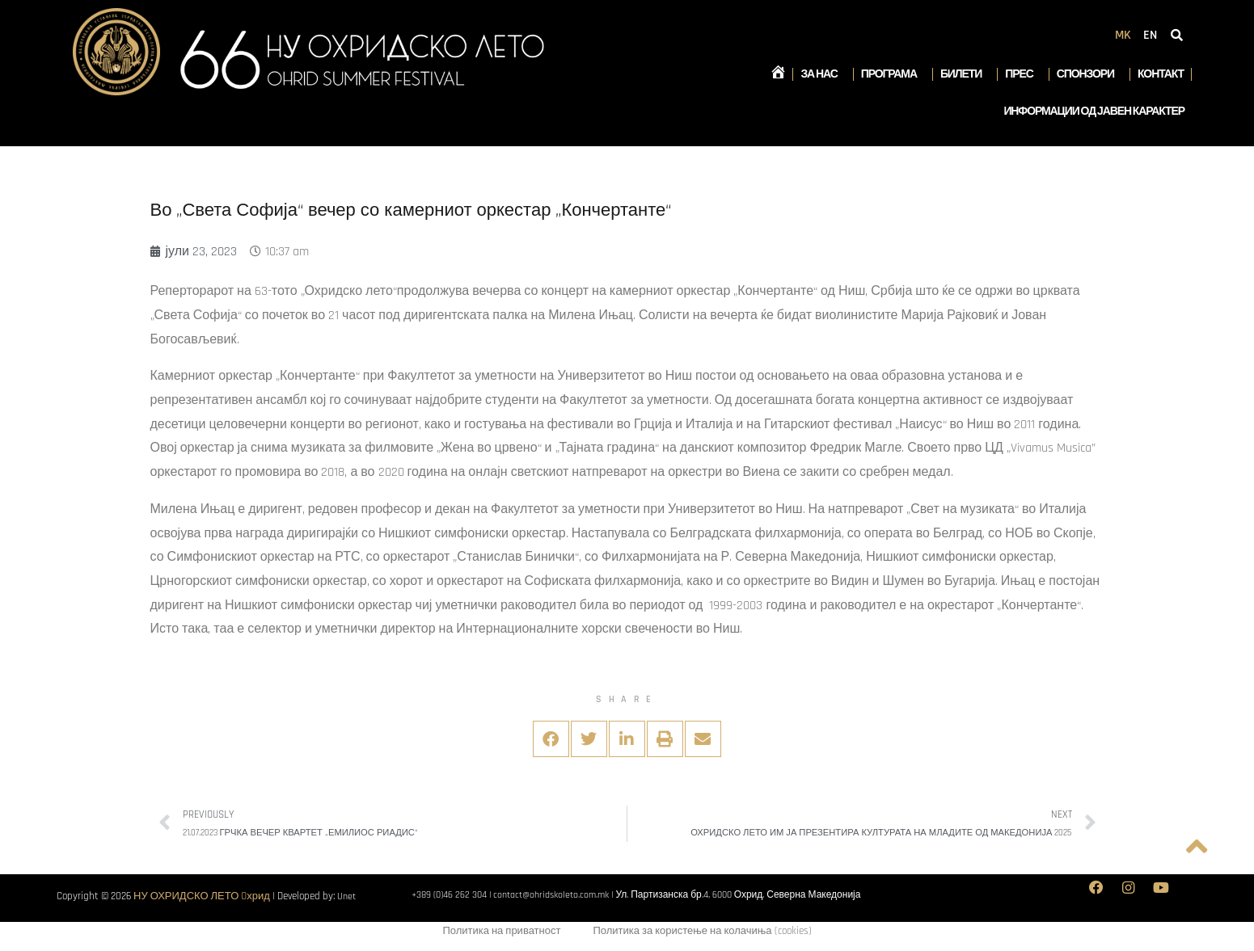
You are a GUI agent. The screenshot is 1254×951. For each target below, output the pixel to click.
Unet (347, 896)
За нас (822, 74)
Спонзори (1089, 74)
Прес (1023, 74)
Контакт (1161, 74)
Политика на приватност (501, 932)
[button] (551, 739)
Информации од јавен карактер (1093, 111)
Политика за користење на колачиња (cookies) (702, 932)
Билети (965, 74)
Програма (893, 74)
